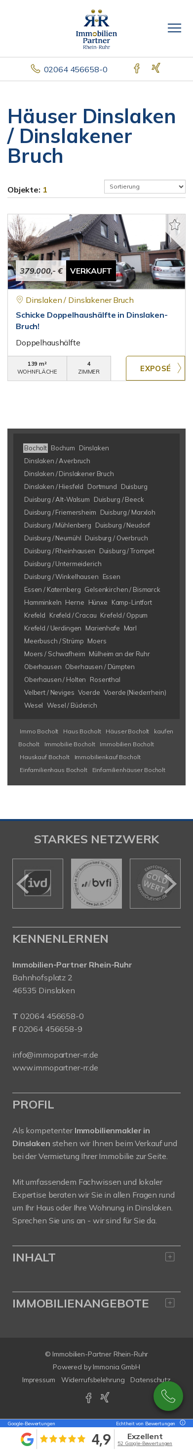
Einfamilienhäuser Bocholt (128, 770)
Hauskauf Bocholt (45, 757)
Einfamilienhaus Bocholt (53, 770)
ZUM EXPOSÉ (155, 368)
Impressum (38, 1379)
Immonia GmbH (116, 1366)
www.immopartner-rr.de (55, 1067)
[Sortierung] (145, 186)
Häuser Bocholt (127, 731)
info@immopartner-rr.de (55, 1055)
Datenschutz (150, 1379)
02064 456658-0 (76, 69)
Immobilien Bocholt (127, 744)
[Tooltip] (181, 1423)
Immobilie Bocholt (69, 744)
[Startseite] (96, 28)
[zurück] (23, 884)
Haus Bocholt (82, 731)
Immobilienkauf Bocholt (108, 757)
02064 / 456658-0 (168, 1396)
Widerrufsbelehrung (93, 1379)
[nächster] (169, 884)
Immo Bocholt (39, 731)
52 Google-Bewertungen (144, 1443)
